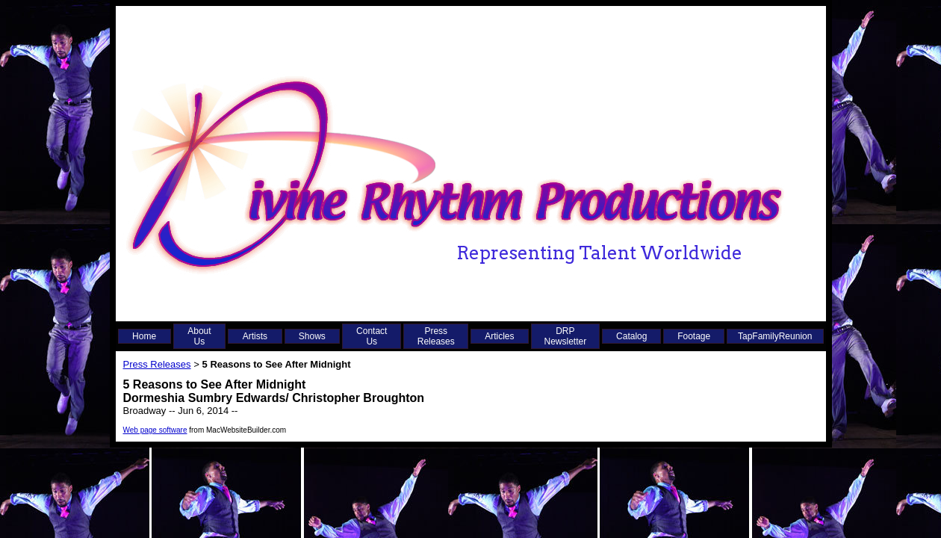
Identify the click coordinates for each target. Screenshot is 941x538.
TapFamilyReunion (775, 336)
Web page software (155, 430)
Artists (255, 336)
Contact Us (371, 336)
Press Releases (436, 336)
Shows (312, 336)
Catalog (631, 336)
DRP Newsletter (565, 336)
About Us (199, 336)
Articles (499, 336)
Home (144, 336)
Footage (693, 336)
